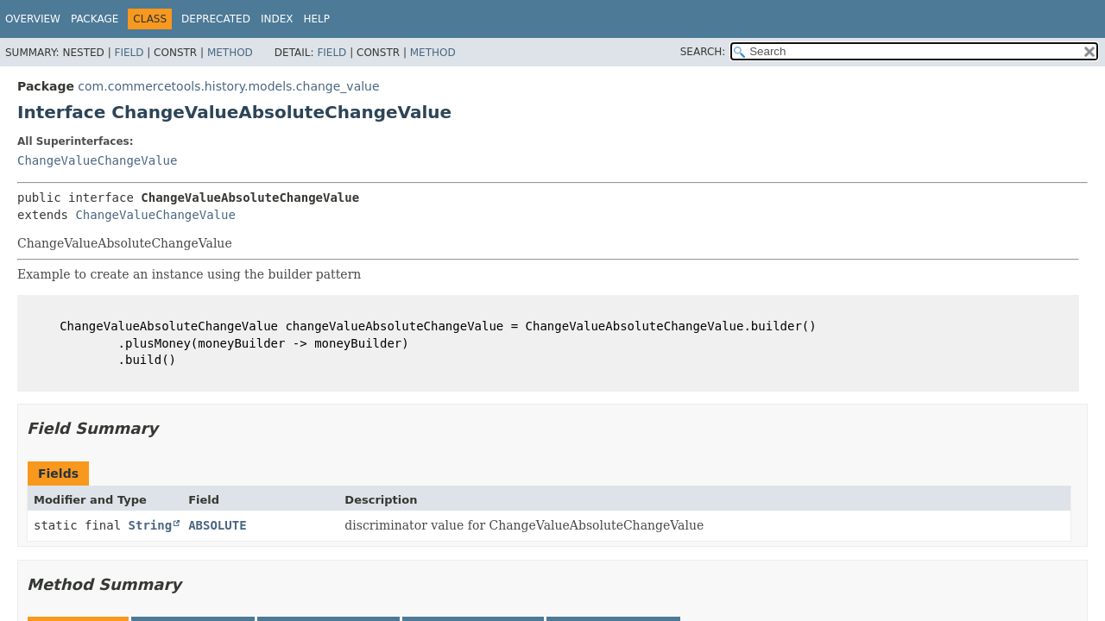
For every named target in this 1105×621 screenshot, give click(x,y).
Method (230, 53)
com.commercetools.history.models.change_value (228, 86)
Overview (32, 19)
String (151, 525)
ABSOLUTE (217, 525)
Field (128, 53)
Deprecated (215, 19)
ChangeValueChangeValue (97, 160)
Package (94, 19)
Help (316, 19)
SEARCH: (703, 52)
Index (277, 19)
